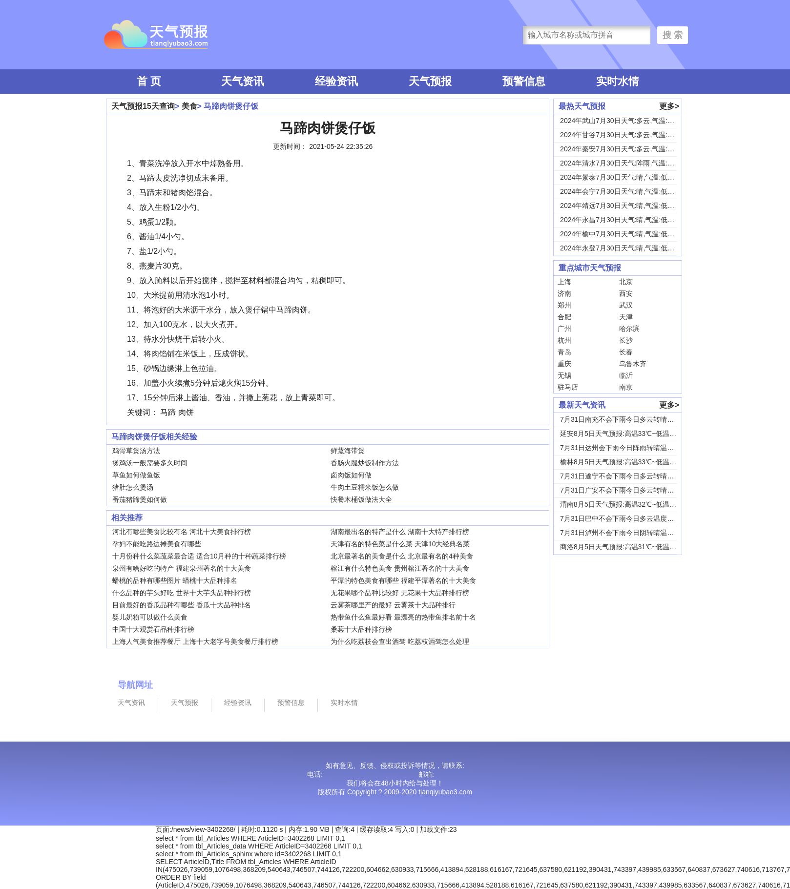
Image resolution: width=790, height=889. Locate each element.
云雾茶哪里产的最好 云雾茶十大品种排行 (393, 605)
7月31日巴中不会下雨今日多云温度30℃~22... (629, 518)
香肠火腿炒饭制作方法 (365, 463)
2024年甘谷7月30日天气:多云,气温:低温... (623, 135)
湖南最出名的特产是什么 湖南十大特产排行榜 (400, 532)
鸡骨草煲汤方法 (136, 451)
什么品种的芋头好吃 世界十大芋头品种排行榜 (181, 593)
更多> (669, 106)
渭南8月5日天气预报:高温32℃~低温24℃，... (628, 504)
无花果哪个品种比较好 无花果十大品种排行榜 (400, 593)
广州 (564, 328)
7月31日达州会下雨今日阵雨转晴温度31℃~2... (631, 448)
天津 (626, 317)
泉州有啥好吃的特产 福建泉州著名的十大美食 (181, 568)
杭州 (564, 340)
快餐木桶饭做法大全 (361, 499)
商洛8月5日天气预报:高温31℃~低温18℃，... (628, 547)
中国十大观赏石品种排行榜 (153, 629)
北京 (626, 282)
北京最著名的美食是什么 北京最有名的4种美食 (402, 556)
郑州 (564, 305)
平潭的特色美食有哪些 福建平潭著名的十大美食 (403, 580)
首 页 (149, 81)
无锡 (564, 375)
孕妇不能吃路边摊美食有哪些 (156, 544)
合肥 (564, 317)
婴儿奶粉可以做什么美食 (149, 617)
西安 (626, 293)
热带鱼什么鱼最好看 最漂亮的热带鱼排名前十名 (403, 617)
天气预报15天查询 (143, 106)
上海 (564, 282)
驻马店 (568, 387)
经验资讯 (336, 81)
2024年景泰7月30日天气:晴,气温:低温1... (622, 177)
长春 (626, 352)
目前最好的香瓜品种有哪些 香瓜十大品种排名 (181, 605)
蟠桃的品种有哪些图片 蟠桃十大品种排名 (174, 580)
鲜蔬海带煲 (348, 451)
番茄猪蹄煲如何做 (139, 499)
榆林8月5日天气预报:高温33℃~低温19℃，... (628, 462)
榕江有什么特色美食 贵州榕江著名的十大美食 (400, 568)
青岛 (564, 352)
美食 (189, 106)
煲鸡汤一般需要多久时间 (149, 463)
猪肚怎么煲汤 (132, 487)
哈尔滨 (629, 328)
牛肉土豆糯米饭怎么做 (365, 487)
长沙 (626, 340)
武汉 (626, 305)
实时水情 (617, 81)
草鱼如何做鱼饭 (136, 475)
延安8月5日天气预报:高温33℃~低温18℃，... (628, 433)
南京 (626, 387)
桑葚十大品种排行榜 (361, 629)
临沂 (626, 375)
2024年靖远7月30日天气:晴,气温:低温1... (622, 205)
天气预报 (430, 81)
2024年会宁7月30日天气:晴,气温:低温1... (622, 191)
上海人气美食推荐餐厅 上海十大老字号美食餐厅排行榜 (195, 641)
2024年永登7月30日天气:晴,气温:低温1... (622, 248)
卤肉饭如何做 (351, 475)
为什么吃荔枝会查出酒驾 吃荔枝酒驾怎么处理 (400, 641)
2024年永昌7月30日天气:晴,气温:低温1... (622, 220)
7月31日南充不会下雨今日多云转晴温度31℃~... (632, 419)
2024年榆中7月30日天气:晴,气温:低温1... (622, 234)
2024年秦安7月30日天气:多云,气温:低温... (623, 149)
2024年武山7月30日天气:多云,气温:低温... (623, 120)
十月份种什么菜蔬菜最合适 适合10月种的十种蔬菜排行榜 (199, 556)
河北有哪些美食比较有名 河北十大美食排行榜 (181, 532)
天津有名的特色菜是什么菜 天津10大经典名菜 (400, 544)
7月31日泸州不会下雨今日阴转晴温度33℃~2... (631, 533)
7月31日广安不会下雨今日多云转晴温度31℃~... (632, 490)
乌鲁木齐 (632, 364)
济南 (564, 293)
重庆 (564, 364)
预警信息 (523, 81)
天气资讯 (242, 81)
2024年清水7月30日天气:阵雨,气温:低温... (623, 163)
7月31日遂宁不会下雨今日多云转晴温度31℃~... (632, 476)
